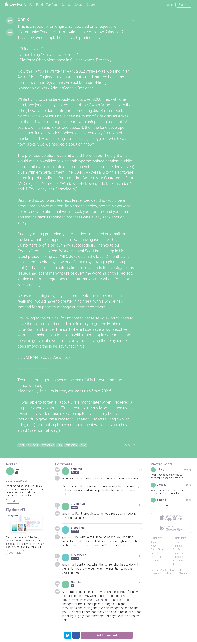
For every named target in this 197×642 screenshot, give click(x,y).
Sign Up (184, 4)
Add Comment (107, 635)
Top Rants (52, 4)
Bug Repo (178, 550)
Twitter (176, 564)
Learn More (15, 553)
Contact (155, 561)
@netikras (68, 514)
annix (23, 19)
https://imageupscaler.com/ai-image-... (88, 600)
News (154, 546)
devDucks (156, 557)
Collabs (79, 4)
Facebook (178, 561)
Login (169, 4)
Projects (177, 546)
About (154, 542)
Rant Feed (36, 4)
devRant (155, 570)
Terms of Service (178, 573)
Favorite (129, 445)
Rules (176, 542)
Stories (66, 4)
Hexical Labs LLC (178, 570)
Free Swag (157, 553)
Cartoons (178, 553)
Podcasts (178, 557)
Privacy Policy (158, 573)
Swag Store (157, 550)
